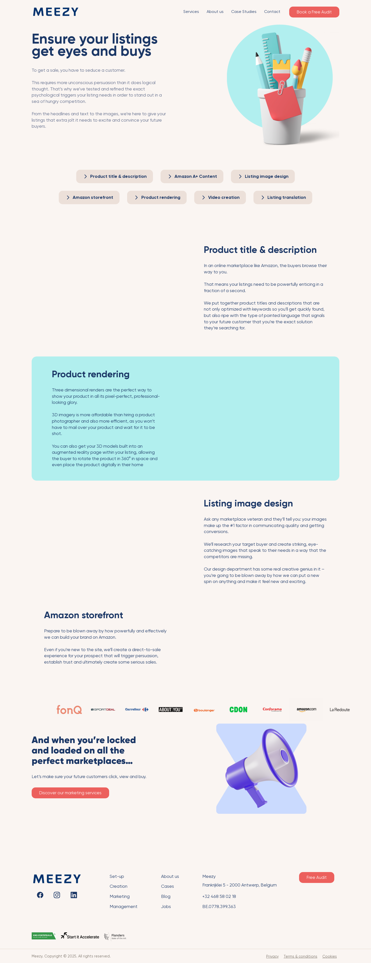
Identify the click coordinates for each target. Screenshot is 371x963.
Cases (167, 886)
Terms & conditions (300, 956)
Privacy (272, 956)
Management (124, 906)
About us (170, 876)
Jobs (166, 906)
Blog (165, 896)
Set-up (117, 876)
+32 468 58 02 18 (219, 896)
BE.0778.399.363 (219, 906)
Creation (118, 886)
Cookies (329, 956)
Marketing (120, 896)
